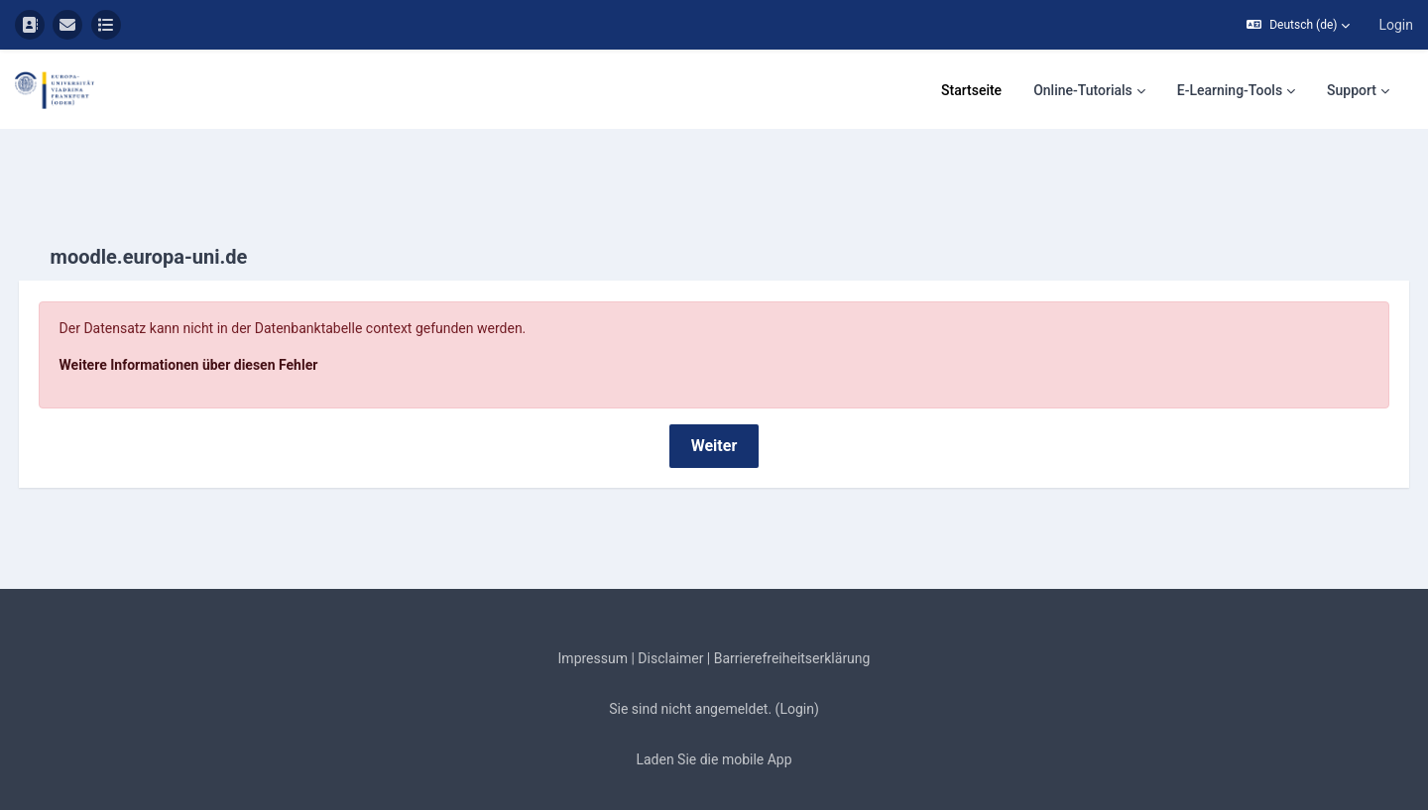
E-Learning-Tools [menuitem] (1229, 90)
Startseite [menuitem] (971, 90)
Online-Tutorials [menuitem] (1082, 90)
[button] (1298, 25)
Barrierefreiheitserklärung (792, 612)
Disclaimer (670, 612)
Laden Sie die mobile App (713, 713)
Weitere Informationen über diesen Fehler (225, 318)
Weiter (714, 399)
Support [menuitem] (1351, 90)
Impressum (593, 612)
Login (1395, 25)
